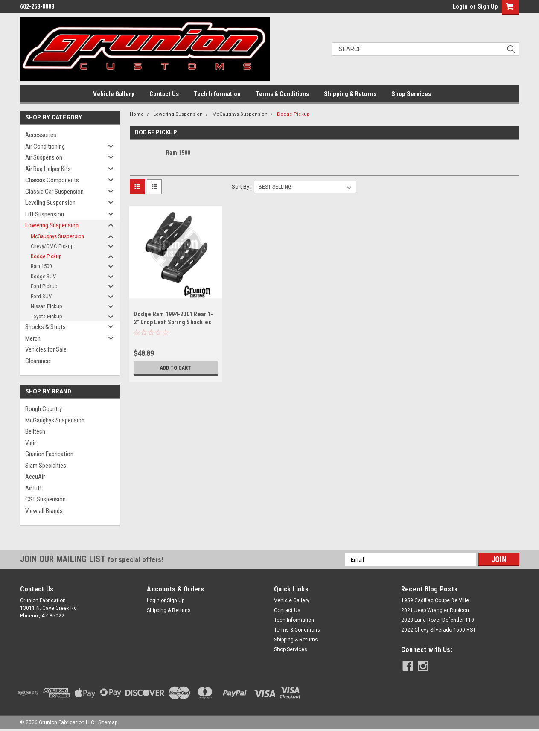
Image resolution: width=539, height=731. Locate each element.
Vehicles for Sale (46, 349)
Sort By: (241, 186)
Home (137, 114)
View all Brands (44, 511)
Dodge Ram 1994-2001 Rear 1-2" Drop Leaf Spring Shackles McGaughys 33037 (173, 322)
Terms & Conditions (282, 94)
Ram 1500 (41, 266)
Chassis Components (52, 180)
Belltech (35, 431)
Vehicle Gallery (113, 94)
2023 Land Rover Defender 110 (437, 620)
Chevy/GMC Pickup (52, 246)
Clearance (37, 361)
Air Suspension (43, 157)
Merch (33, 338)
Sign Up (488, 6)
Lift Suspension (44, 214)
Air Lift (33, 488)
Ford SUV (41, 296)
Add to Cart (175, 367)
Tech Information (217, 94)
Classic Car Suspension (54, 191)
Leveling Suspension (50, 203)
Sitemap (107, 722)
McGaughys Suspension (57, 236)
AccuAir (35, 477)
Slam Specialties (45, 465)
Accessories (40, 135)
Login (460, 6)
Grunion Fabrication (49, 454)
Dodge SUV (43, 276)
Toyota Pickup (46, 316)
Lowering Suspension (52, 225)
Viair (30, 443)
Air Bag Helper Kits (48, 169)
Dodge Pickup (46, 256)
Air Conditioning (45, 146)
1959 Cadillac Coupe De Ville (435, 600)
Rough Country (43, 409)
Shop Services (411, 94)
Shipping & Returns (350, 94)
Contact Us (164, 94)
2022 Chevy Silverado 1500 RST (438, 630)
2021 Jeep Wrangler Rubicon (435, 610)
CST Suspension (45, 499)
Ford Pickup (44, 286)
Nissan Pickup (46, 306)
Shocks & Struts (45, 327)
